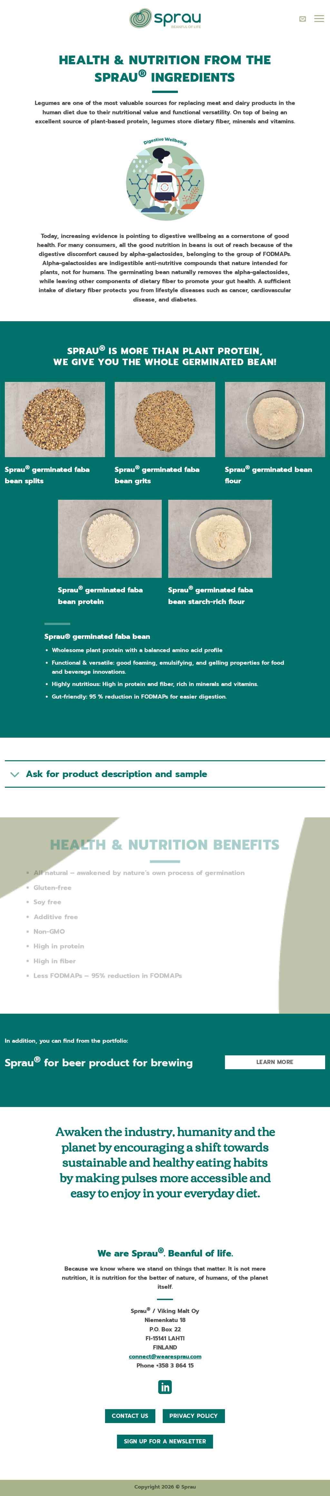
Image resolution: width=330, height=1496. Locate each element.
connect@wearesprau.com (165, 1356)
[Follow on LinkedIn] (165, 1388)
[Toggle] (15, 775)
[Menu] (319, 18)
